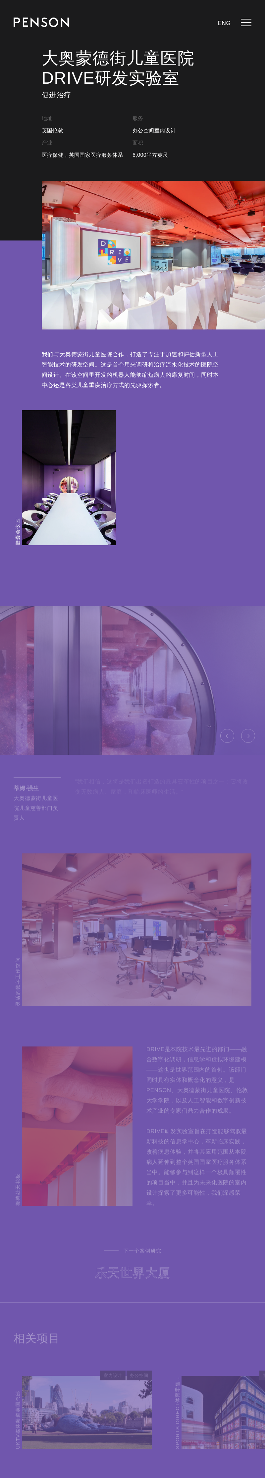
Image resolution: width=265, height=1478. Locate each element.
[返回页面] (41, 22)
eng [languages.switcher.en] (224, 23)
